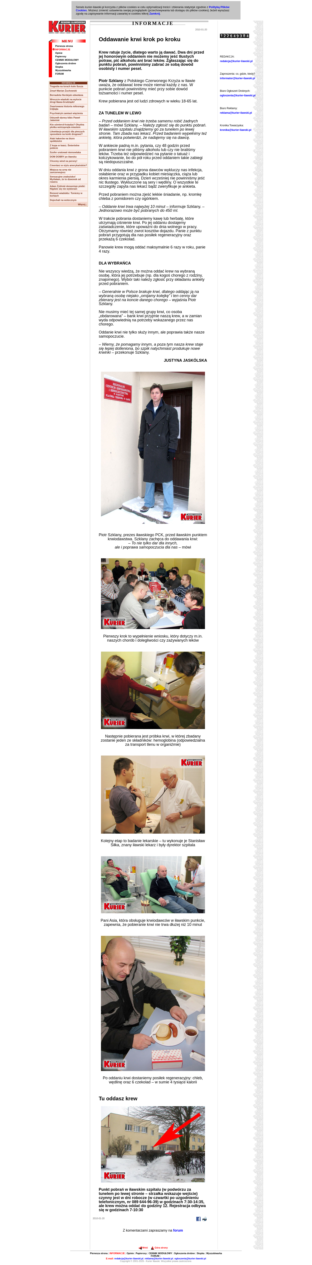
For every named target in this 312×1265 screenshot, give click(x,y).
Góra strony (159, 1247)
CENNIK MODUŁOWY (67, 60)
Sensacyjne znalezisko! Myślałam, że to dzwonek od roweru (65, 179)
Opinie (58, 53)
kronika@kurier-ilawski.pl (235, 129)
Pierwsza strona (64, 46)
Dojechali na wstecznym (63, 200)
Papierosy (60, 56)
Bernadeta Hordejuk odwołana (66, 95)
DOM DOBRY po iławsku (63, 156)
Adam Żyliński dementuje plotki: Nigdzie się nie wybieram (67, 187)
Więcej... (82, 204)
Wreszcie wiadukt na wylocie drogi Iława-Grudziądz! (65, 100)
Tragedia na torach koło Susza (66, 86)
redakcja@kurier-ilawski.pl (236, 61)
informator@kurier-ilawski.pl (237, 78)
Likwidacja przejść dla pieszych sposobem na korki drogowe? (67, 132)
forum (178, 1230)
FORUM (59, 73)
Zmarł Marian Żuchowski (63, 90)
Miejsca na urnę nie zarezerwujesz (60, 171)
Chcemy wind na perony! (63, 161)
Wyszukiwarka (63, 70)
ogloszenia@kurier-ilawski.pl (237, 95)
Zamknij (154, 13)
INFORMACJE (61, 49)
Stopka (59, 67)
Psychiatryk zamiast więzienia (66, 113)
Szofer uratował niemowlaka (65, 152)
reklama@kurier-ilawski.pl (236, 112)
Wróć (143, 1247)
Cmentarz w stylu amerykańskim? (68, 165)
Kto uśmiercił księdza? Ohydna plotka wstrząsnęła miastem (67, 125)
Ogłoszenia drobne (65, 63)
